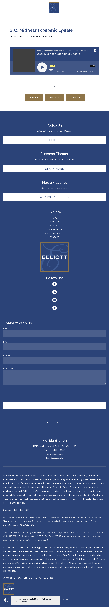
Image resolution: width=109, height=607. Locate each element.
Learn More (54, 168)
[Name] (54, 333)
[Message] (54, 377)
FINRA (88, 517)
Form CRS (24, 510)
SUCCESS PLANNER (54, 233)
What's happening (54, 197)
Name (6, 329)
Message (8, 369)
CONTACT (54, 237)
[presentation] (24, 393)
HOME (54, 217)
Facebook (34, 97)
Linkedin (75, 97)
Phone (7, 355)
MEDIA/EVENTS (54, 229)
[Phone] (54, 360)
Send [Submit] (54, 405)
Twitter (54, 97)
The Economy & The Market (38, 37)
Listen (54, 140)
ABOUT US (54, 221)
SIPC (94, 517)
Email (6, 342)
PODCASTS (54, 225)
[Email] (54, 346)
